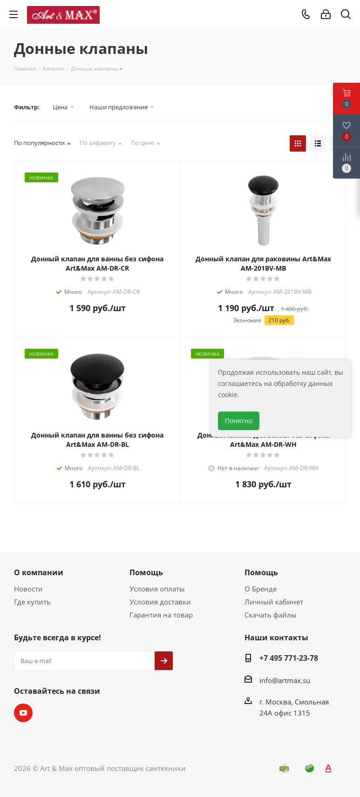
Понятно (238, 420)
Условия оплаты (157, 588)
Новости (28, 588)
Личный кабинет (274, 601)
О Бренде (261, 588)
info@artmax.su (284, 680)
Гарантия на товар (161, 614)
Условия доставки (160, 601)
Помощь (146, 572)
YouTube (23, 713)
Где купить (32, 601)
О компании (38, 572)
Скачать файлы (271, 614)
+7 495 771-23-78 (288, 658)
